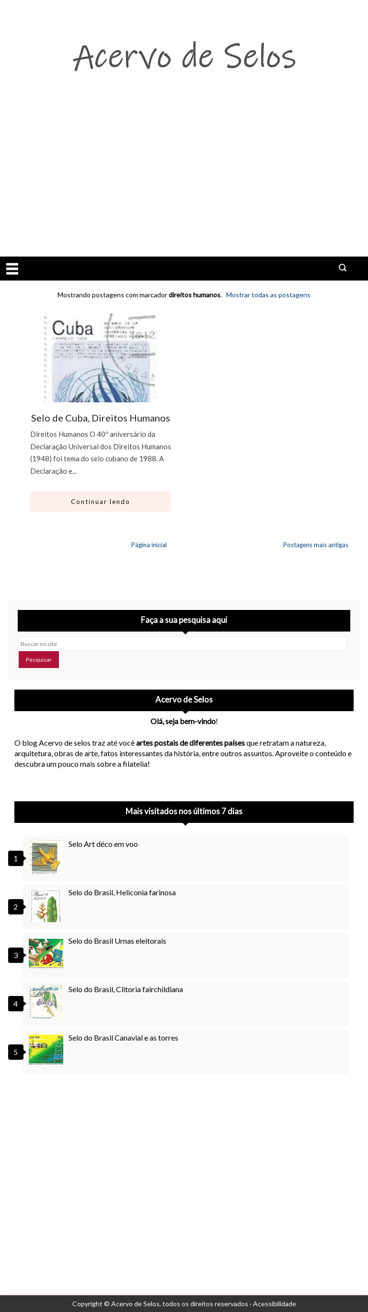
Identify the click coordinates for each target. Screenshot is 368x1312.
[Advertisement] (184, 184)
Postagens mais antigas (315, 545)
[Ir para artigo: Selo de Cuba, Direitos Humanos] (100, 389)
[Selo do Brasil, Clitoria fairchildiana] (47, 1001)
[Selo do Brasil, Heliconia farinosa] (47, 905)
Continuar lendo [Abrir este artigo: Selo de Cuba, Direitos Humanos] (100, 501)
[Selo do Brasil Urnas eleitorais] (47, 953)
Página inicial (149, 545)
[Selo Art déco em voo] (47, 856)
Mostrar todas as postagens (268, 295)
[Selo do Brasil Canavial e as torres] (47, 1050)
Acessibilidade (274, 1304)
